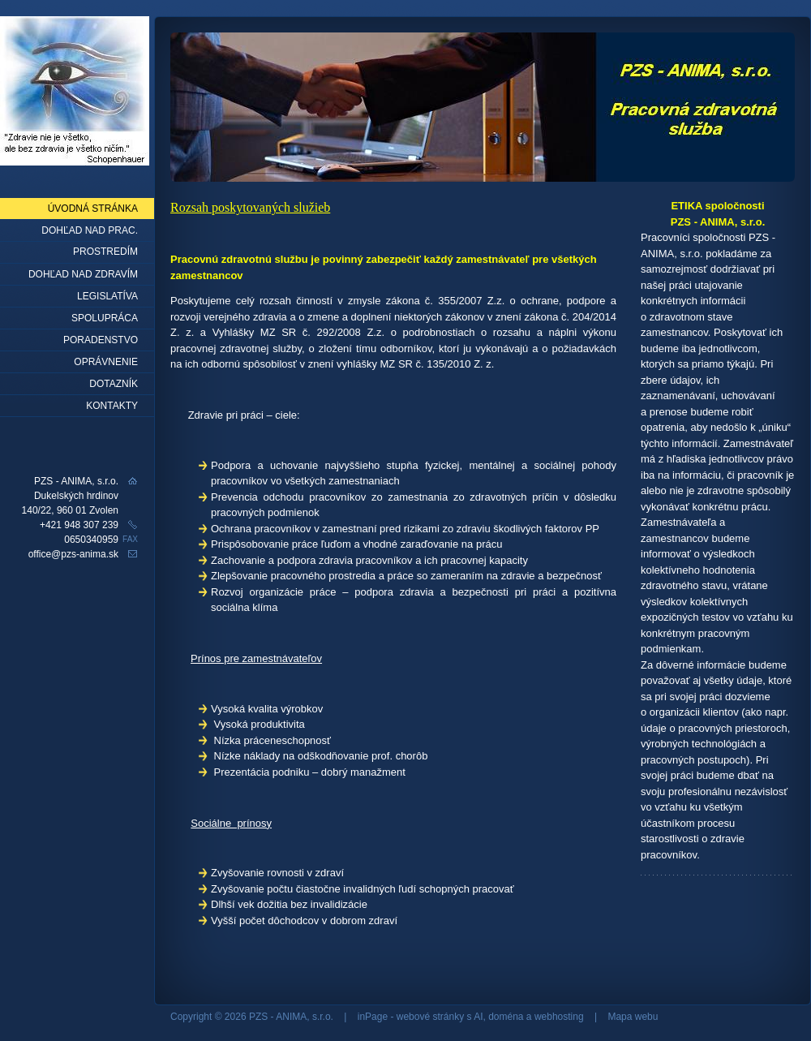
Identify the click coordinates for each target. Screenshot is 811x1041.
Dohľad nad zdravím (83, 274)
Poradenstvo (100, 340)
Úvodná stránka (93, 208)
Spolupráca (104, 318)
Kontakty (112, 405)
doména (505, 1016)
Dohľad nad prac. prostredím (89, 233)
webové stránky (430, 1016)
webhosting (559, 1016)
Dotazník (113, 383)
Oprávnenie (106, 362)
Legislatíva (107, 296)
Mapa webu (632, 1016)
